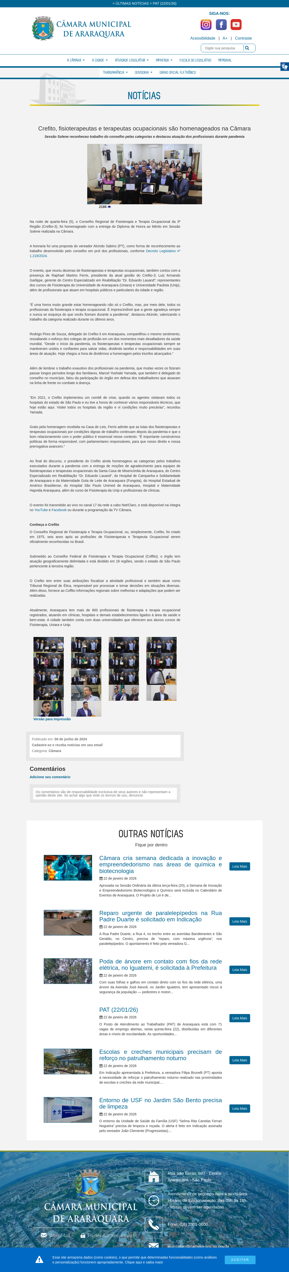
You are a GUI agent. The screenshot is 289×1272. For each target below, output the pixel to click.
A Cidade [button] (100, 60)
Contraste (243, 38)
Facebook (59, 510)
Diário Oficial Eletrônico (178, 73)
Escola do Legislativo (195, 60)
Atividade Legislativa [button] (132, 60)
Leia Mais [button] (240, 866)
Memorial (225, 60)
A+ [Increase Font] (225, 38)
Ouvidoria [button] (143, 73)
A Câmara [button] (76, 60)
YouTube (41, 510)
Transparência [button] (115, 73)
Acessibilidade (202, 38)
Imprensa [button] (164, 60)
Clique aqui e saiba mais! (144, 1262)
